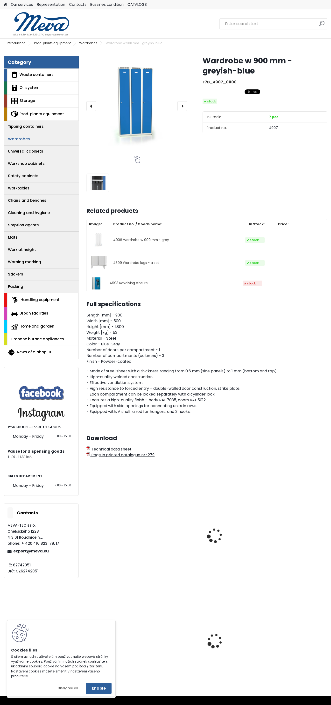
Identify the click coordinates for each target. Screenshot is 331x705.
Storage (23, 101)
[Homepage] (5, 4)
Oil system (25, 88)
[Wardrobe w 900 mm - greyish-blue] (136, 106)
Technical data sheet (109, 449)
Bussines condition (107, 4)
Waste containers (32, 75)
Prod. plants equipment (52, 43)
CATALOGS (137, 4)
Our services (22, 4)
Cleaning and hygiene (29, 212)
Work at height (22, 249)
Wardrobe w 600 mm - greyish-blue (172, 548)
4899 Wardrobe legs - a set (136, 263)
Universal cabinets (25, 151)
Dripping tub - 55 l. (168, 648)
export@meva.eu (31, 551)
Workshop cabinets (26, 163)
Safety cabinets (23, 175)
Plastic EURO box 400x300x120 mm (289, 650)
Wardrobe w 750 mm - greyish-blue (111, 548)
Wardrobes (88, 43)
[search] (321, 25)
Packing (15, 286)
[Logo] (37, 24)
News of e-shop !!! (29, 352)
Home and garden (32, 326)
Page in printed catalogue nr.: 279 (120, 455)
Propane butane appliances (37, 339)
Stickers (15, 274)
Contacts (77, 4)
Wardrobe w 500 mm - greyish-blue (233, 548)
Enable (99, 688)
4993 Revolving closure (129, 283)
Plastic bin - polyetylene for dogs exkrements (234, 650)
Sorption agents (23, 225)
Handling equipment (35, 299)
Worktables (18, 188)
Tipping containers (26, 126)
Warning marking (24, 261)
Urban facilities (29, 313)
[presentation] (91, 106)
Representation (51, 4)
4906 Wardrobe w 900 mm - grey (141, 240)
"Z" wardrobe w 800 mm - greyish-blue (297, 548)
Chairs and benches (27, 200)
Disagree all (68, 688)
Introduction (16, 43)
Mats (13, 237)
